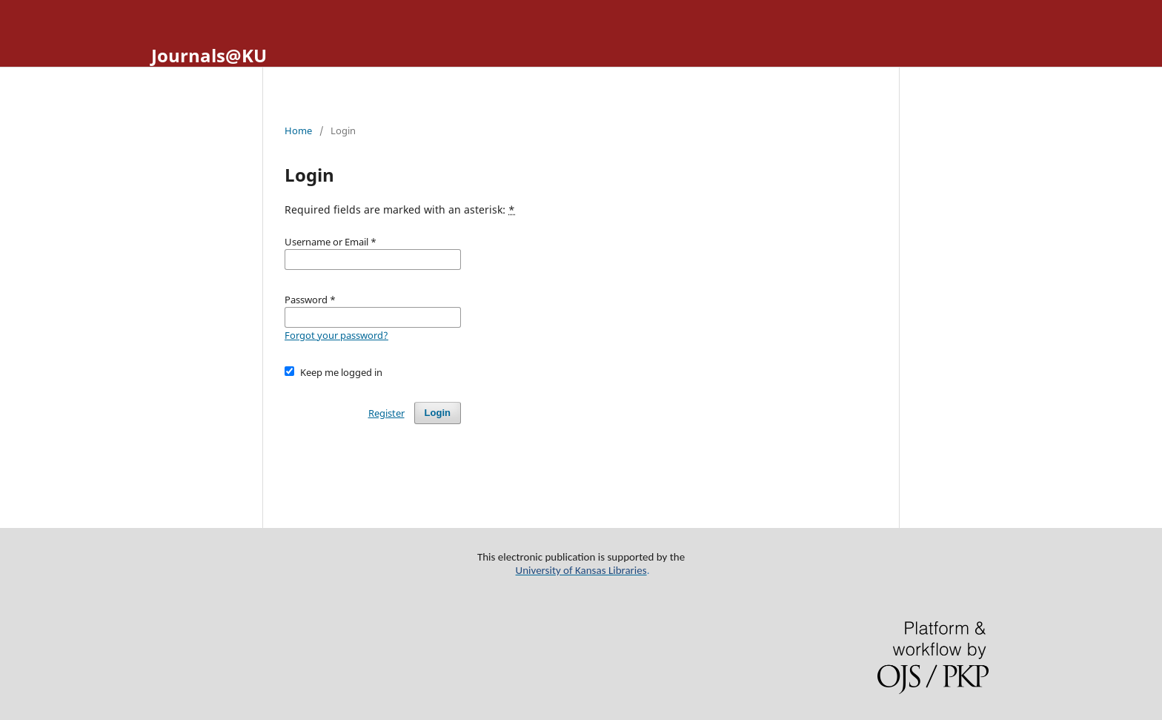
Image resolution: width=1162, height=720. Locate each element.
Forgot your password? (336, 335)
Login (438, 412)
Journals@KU (209, 55)
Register (386, 413)
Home (298, 130)
